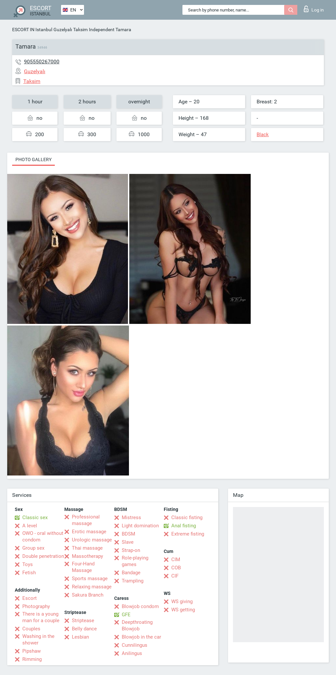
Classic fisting (186, 517)
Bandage (131, 573)
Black (263, 134)
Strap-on (131, 550)
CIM (175, 559)
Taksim (80, 29)
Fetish (29, 573)
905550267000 (41, 61)
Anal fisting (183, 526)
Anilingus (132, 653)
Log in (314, 8)
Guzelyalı (62, 29)
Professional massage (86, 520)
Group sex (33, 548)
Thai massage (87, 548)
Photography (36, 606)
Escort (29, 598)
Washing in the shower (38, 639)
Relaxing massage (92, 587)
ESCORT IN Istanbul (32, 29)
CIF (174, 576)
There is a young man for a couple (40, 617)
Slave (128, 542)
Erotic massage (89, 532)
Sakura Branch (87, 595)
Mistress (131, 517)
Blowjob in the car (141, 637)
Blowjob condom (140, 606)
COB (176, 568)
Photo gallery (33, 159)
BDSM (128, 534)
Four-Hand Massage (83, 567)
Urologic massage (92, 540)
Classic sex (35, 517)
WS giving (182, 601)
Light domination (140, 526)
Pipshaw (31, 651)
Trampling (132, 581)
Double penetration (43, 556)
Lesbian (80, 637)
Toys (27, 564)
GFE (126, 615)
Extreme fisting (187, 534)
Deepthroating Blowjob (137, 625)
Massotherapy (87, 556)
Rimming (32, 659)
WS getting (183, 610)
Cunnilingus (134, 645)
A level (29, 526)
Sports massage (90, 578)
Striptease (83, 620)
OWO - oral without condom (42, 536)
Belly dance (84, 629)
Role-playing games (135, 561)
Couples (31, 629)
